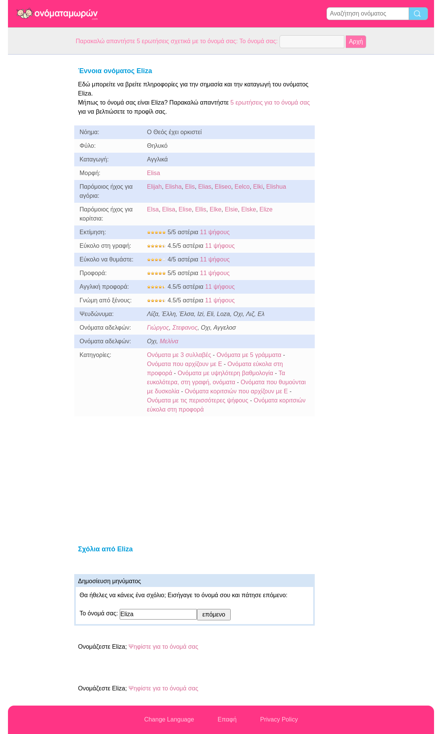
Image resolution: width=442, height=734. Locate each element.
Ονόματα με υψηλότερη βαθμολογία (225, 373)
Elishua (276, 186)
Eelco (242, 186)
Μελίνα (169, 341)
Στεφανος (184, 327)
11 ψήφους (215, 232)
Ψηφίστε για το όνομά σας (163, 646)
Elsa (153, 209)
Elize (266, 209)
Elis (190, 186)
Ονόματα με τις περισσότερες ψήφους (197, 400)
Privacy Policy (279, 719)
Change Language (169, 719)
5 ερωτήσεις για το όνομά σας (269, 102)
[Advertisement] (38, 168)
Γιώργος (158, 327)
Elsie (231, 209)
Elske (248, 209)
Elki (258, 186)
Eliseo (223, 186)
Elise (185, 209)
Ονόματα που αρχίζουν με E (184, 364)
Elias (204, 186)
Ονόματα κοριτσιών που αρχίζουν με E (236, 391)
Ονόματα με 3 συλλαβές (179, 355)
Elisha (173, 186)
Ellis (200, 209)
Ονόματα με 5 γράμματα (249, 355)
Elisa (153, 173)
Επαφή (227, 719)
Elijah (154, 186)
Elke (215, 209)
